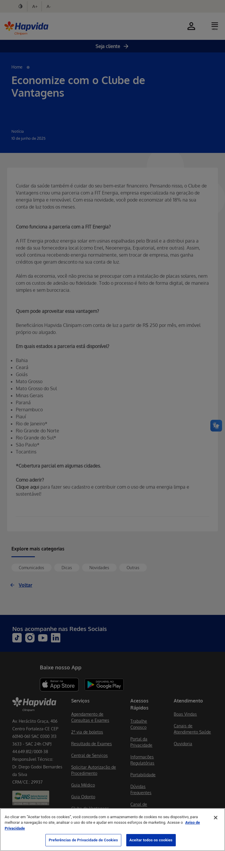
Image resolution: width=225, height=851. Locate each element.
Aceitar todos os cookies (151, 840)
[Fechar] (215, 817)
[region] (112, 829)
